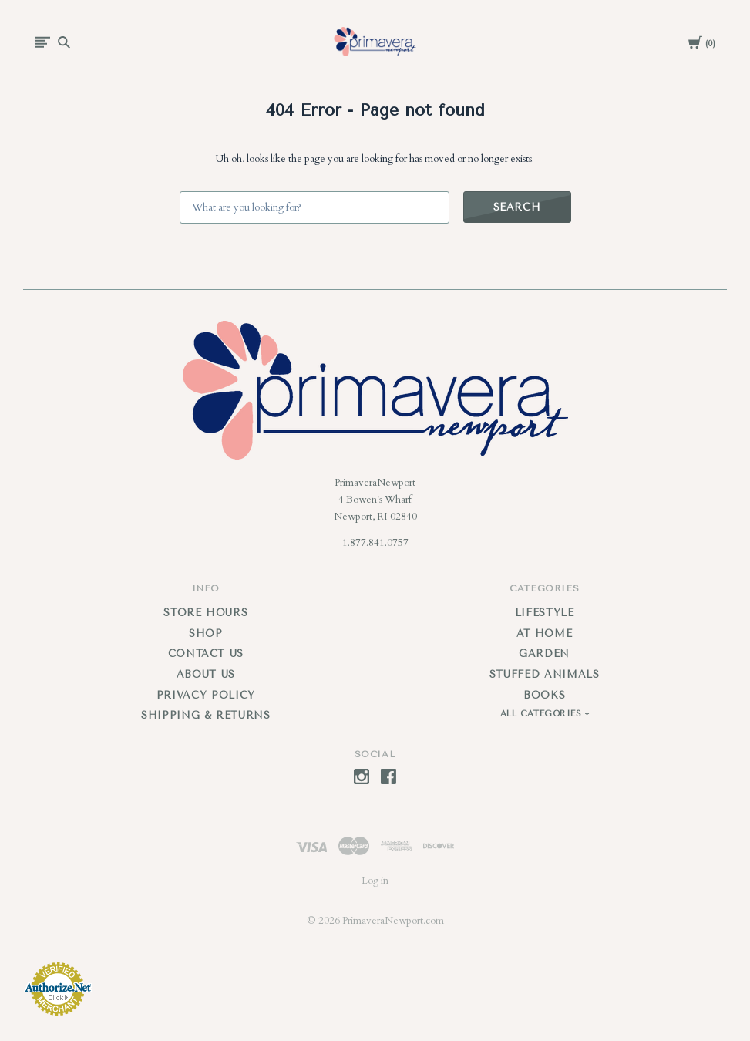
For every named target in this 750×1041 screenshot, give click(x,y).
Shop (206, 633)
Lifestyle (544, 612)
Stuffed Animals (544, 674)
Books (544, 695)
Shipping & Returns (206, 715)
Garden (544, 653)
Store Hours (205, 612)
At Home (544, 633)
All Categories (542, 714)
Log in (375, 881)
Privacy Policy (205, 695)
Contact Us (206, 653)
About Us (206, 674)
